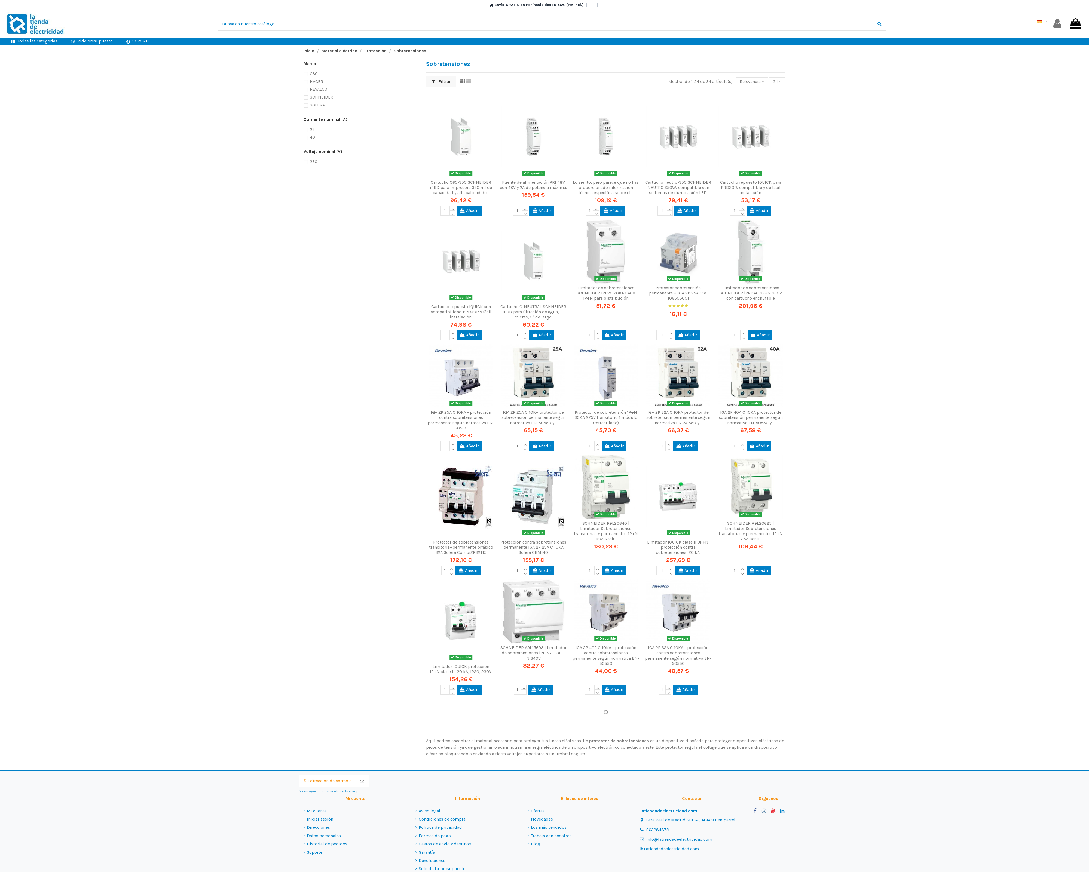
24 (777, 81)
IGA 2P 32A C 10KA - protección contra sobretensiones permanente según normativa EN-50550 (678, 655)
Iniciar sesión (320, 819)
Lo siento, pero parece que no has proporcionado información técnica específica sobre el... (606, 187)
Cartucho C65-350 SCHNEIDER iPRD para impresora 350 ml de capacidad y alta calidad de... (461, 187)
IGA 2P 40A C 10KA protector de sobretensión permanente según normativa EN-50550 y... (751, 417)
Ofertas (538, 810)
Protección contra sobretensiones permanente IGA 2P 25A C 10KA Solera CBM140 (533, 547)
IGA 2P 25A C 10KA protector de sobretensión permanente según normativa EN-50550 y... (533, 417)
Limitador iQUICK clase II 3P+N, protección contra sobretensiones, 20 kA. (678, 547)
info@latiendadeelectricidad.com (679, 839)
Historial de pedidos (327, 843)
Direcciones (318, 827)
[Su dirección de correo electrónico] (327, 781)
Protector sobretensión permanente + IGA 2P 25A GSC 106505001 (678, 293)
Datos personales (324, 835)
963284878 (657, 829)
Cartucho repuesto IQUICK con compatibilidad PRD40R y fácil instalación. (461, 312)
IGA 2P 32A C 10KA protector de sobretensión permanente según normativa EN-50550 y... (678, 417)
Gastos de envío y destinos (445, 843)
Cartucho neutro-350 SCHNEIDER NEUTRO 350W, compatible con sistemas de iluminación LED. (678, 187)
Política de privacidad (440, 827)
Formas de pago (435, 835)
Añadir (469, 210)
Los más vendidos (549, 827)
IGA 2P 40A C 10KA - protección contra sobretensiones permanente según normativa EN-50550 (606, 655)
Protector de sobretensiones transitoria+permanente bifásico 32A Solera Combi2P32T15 (461, 547)
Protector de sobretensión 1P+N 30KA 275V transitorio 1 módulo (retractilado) (605, 417)
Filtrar (441, 81)
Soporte (314, 852)
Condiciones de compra (442, 819)
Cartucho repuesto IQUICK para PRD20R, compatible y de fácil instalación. (750, 187)
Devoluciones (432, 860)
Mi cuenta (316, 810)
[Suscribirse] (362, 781)
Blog (535, 843)
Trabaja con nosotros (551, 835)
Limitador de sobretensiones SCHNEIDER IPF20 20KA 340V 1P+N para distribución (606, 293)
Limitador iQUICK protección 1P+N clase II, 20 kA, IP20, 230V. (461, 669)
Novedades (542, 819)
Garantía (427, 852)
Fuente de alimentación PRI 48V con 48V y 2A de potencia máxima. (533, 185)
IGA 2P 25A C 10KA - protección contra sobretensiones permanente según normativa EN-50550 (461, 420)
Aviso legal (429, 810)
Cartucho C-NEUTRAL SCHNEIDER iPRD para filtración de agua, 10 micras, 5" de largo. (533, 312)
